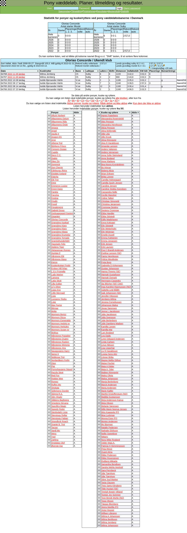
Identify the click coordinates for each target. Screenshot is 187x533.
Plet (53, 366)
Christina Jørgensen (110, 204)
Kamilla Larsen (108, 326)
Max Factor (56, 305)
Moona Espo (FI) (109, 418)
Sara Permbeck (108, 470)
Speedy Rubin (58, 409)
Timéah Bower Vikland (112, 492)
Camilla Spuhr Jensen (111, 183)
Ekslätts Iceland (58, 173)
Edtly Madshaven (109, 219)
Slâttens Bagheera (60, 400)
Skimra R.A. (57, 394)
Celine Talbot (107, 198)
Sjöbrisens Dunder (60, 391)
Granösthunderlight (60, 241)
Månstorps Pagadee (60, 336)
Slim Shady (56, 397)
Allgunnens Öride (59, 125)
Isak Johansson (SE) (111, 293)
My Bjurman (107, 424)
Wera (53, 433)
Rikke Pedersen (108, 455)
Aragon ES (56, 137)
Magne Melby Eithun (111, 360)
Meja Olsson (107, 403)
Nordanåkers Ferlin (60, 360)
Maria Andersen (108, 388)
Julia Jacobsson (108, 314)
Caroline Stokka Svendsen (114, 189)
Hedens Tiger (57, 247)
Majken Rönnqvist (109, 372)
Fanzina (55, 195)
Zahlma (54, 440)
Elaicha (54, 177)
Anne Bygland (108, 158)
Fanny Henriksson (109, 256)
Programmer (89, 11)
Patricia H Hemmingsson (113, 446)
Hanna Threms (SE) (110, 271)
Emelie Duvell (107, 235)
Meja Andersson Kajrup (112, 400)
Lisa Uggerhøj (108, 348)
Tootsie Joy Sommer (111, 495)
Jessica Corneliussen (111, 302)
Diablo (54, 158)
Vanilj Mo (55, 430)
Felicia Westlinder (109, 259)
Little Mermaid (58, 293)
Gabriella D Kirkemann (112, 265)
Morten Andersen (109, 421)
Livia (53, 296)
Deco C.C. (56, 155)
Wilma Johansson (109, 525)
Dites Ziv (55, 161)
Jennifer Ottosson (109, 296)
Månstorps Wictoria (60, 345)
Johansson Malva (109, 305)
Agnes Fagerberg (109, 115)
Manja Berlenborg (109, 381)
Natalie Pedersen (109, 427)
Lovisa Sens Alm (109, 354)
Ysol (53, 437)
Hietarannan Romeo (60, 250)
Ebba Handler (107, 213)
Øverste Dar (57, 446)
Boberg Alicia (107, 170)
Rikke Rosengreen (110, 458)
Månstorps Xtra (58, 348)
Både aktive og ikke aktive (113, 103)
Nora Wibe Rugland (110, 440)
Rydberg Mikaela (109, 461)
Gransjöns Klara (59, 229)
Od (92, 100)
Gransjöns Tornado (60, 238)
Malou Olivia (107, 375)
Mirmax (54, 308)
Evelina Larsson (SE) (111, 253)
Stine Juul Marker (109, 479)
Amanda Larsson (109, 146)
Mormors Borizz (58, 314)
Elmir (53, 183)
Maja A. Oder (107, 369)
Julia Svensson (108, 317)
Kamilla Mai (106, 329)
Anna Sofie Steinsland (111, 155)
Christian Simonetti (110, 201)
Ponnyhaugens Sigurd (61, 369)
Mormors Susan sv (60, 329)
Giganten (55, 216)
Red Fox (55, 375)
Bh (73, 100)
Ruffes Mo (56, 385)
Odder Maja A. (108, 443)
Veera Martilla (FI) (109, 507)
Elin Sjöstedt (107, 225)
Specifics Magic (58, 406)
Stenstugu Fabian (59, 418)
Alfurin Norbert (58, 115)
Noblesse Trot (57, 357)
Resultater (101, 11)
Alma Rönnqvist (108, 140)
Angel (54, 131)
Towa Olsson (107, 501)
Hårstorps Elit (57, 256)
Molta (54, 311)
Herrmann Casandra (111, 281)
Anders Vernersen (109, 152)
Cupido (54, 152)
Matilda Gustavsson (110, 397)
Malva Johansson (109, 378)
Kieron (54, 262)
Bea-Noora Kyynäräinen (112, 164)
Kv (87, 100)
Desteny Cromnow (110, 210)
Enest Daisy (57, 189)
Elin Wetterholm (108, 229)
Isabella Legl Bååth (110, 290)
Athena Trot (56, 143)
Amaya (54, 128)
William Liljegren (109, 513)
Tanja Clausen (108, 482)
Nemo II (55, 354)
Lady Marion (57, 274)
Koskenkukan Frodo (60, 265)
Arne (53, 140)
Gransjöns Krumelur (60, 235)
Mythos (54, 333)
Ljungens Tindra (58, 299)
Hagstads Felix (58, 244)
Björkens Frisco (58, 146)
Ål (69, 100)
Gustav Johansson (110, 268)
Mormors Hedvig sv (60, 323)
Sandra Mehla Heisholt (112, 467)
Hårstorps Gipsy (59, 259)
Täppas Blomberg (109, 504)
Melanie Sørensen (110, 406)
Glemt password (131, 8)
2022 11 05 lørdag (16, 74)
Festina (54, 198)
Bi (78, 100)
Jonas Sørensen (109, 308)
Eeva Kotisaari (108, 222)
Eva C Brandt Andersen (112, 250)
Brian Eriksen (107, 173)
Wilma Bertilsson (109, 519)
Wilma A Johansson (110, 516)
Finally (54, 201)
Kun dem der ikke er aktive (147, 103)
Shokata (55, 388)
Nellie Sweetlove (109, 433)
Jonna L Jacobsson (110, 311)
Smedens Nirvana (59, 403)
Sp (111, 100)
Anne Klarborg (108, 161)
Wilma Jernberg (108, 522)
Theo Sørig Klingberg (111, 485)
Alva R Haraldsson (110, 143)
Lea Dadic (106, 336)
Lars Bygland (107, 333)
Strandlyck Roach (59, 421)
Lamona (55, 277)
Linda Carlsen (107, 342)
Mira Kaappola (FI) (110, 412)
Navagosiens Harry (60, 351)
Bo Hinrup (106, 167)
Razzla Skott (57, 372)
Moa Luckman (108, 415)
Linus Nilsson (107, 345)
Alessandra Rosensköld (112, 118)
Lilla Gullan (56, 284)
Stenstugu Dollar (59, 415)
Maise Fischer (108, 363)
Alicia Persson (108, 128)
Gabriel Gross (57, 210)
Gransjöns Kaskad (60, 222)
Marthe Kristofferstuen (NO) (114, 394)
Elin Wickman (107, 232)
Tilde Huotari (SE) (109, 489)
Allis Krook (106, 137)
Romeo (54, 381)
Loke (53, 302)
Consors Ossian (58, 149)
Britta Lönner (107, 177)
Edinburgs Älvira (59, 170)
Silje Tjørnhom (108, 473)
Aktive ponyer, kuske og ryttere (83, 103)
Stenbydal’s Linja (59, 412)
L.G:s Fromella (58, 271)
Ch (82, 100)
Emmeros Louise (59, 186)
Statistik (125, 11)
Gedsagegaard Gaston (62, 213)
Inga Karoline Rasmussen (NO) (116, 287)
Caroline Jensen (109, 186)
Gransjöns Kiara (59, 225)
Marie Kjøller (107, 391)
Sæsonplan (64, 11)
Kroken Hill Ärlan (59, 268)
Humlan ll (55, 253)
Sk (106, 100)
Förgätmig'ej (57, 207)
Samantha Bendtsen (111, 464)
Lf (102, 100)
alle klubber (122, 98)
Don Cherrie (57, 167)
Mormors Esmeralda (61, 320)
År (97, 100)
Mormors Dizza (58, 317)
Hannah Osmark (109, 277)
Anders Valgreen (109, 149)
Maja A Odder (107, 366)
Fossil (54, 204)
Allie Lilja (105, 134)
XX (116, 100)
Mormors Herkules (60, 326)
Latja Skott (56, 281)
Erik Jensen (106, 244)
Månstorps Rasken (60, 342)
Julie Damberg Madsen (112, 323)
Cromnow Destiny (109, 207)
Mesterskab (114, 11)
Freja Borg (106, 262)
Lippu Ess (56, 290)
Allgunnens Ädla (59, 121)
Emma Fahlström (109, 238)
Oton (53, 363)
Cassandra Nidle (109, 192)
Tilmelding (76, 11)
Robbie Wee (57, 378)
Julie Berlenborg (109, 320)
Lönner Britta (107, 357)
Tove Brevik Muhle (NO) (112, 498)
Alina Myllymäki (108, 131)
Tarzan (54, 427)
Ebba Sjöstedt (108, 216)
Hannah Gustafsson (110, 274)
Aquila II (55, 134)
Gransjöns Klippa (59, 232)
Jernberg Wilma (108, 299)
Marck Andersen (109, 385)
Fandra (54, 192)
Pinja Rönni (106, 449)
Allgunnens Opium (60, 118)
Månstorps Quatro (59, 339)
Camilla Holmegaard (111, 180)
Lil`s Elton (56, 287)
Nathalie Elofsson (109, 430)
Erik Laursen (107, 247)
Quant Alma (106, 452)
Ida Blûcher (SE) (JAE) (112, 284)
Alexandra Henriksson (111, 125)
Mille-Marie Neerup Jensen (114, 409)
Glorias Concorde (59, 219)
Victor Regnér (107, 510)
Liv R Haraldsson (109, 351)
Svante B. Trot (58, 424)
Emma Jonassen (109, 241)
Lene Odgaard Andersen (113, 339)
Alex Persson (107, 121)
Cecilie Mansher (109, 195)
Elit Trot (55, 180)
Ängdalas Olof (58, 443)
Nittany (104, 437)
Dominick (55, 164)
